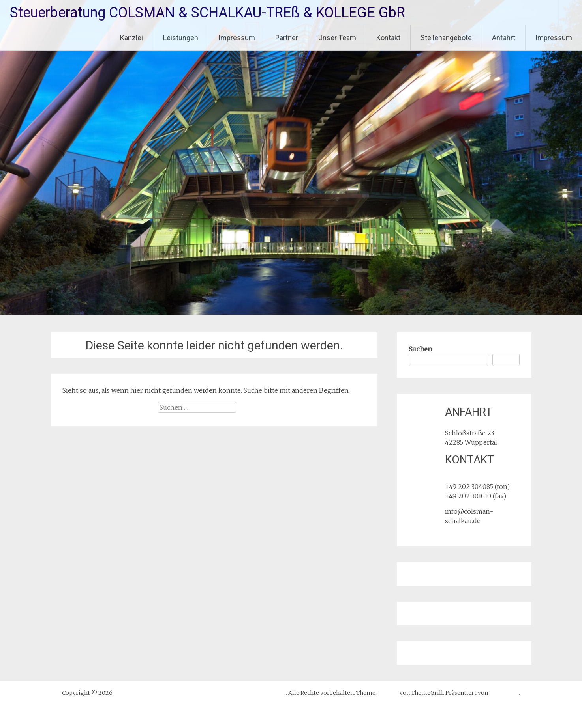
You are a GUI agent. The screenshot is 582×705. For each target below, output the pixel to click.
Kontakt (388, 38)
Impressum (236, 38)
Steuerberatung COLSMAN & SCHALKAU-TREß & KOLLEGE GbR (207, 12)
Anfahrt (503, 38)
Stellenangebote (446, 38)
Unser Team (337, 38)
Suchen (420, 349)
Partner (286, 38)
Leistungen (180, 38)
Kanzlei (131, 38)
